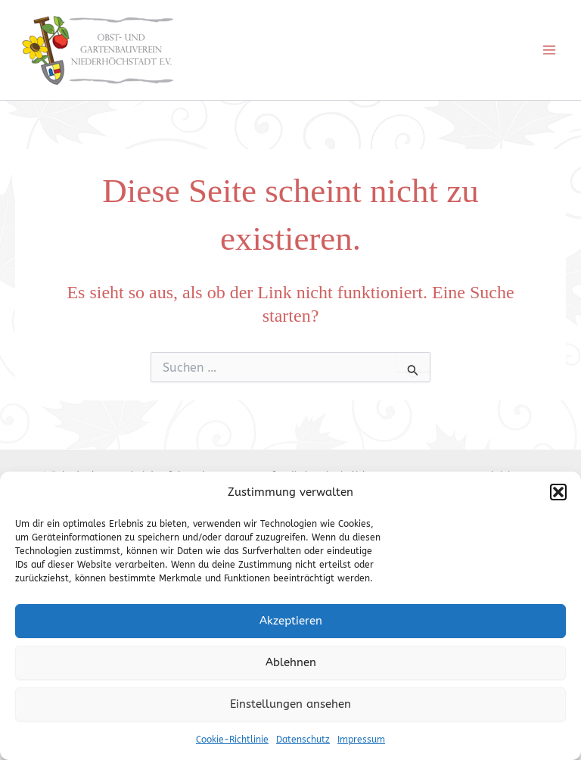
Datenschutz (303, 739)
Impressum (361, 739)
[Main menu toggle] (549, 50)
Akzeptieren (290, 621)
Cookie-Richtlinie (232, 739)
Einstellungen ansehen (290, 704)
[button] (558, 492)
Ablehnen (291, 662)
